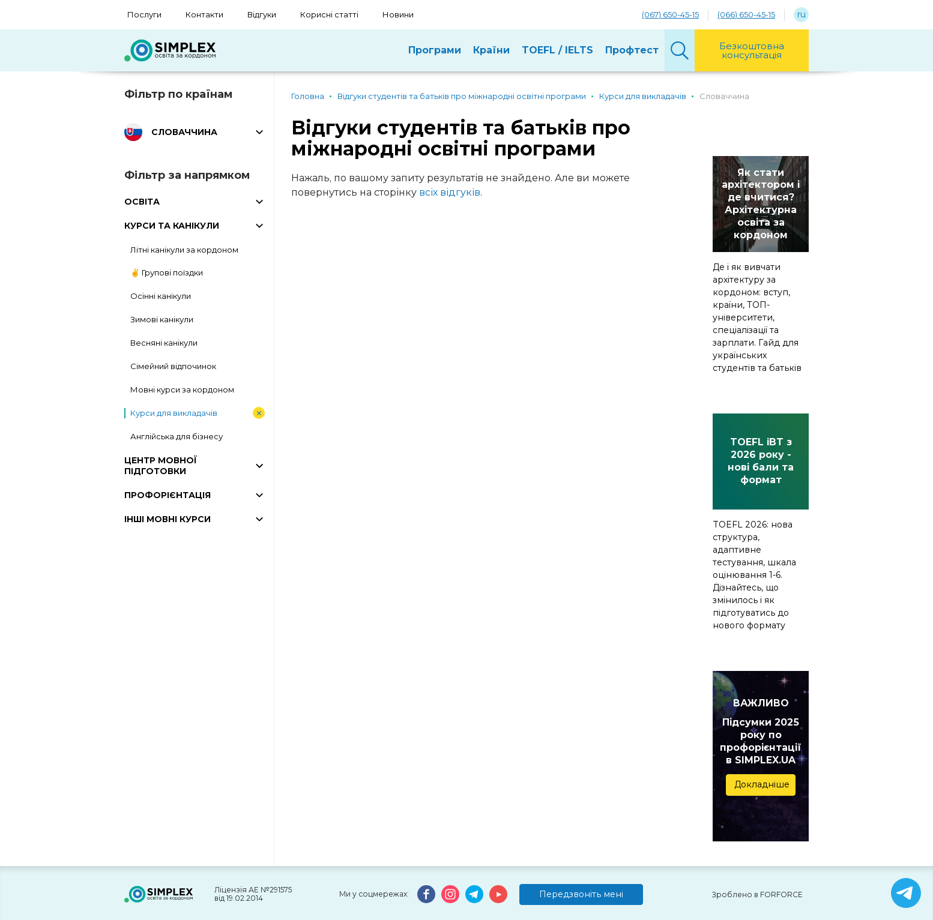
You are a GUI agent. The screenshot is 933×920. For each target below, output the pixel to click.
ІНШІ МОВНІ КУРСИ (167, 519)
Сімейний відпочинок (173, 366)
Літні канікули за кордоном (184, 249)
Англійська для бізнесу (176, 436)
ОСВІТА (142, 201)
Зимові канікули (161, 319)
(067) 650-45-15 (670, 14)
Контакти (204, 14)
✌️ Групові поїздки (166, 272)
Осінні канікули (160, 296)
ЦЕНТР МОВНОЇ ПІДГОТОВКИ (160, 466)
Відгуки (261, 14)
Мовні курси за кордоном (182, 389)
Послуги (144, 14)
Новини (398, 14)
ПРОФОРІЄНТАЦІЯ (167, 495)
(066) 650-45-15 (746, 14)
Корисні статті (329, 14)
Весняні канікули (164, 342)
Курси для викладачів (173, 413)
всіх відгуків (449, 192)
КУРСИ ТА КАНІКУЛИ (171, 225)
